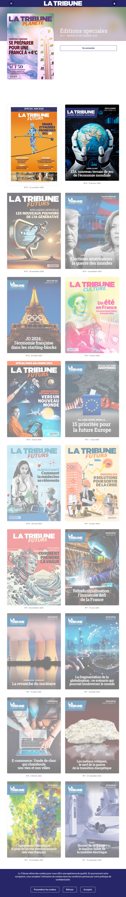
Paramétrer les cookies (45, 889)
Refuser (70, 889)
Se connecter (88, 48)
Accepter (88, 889)
